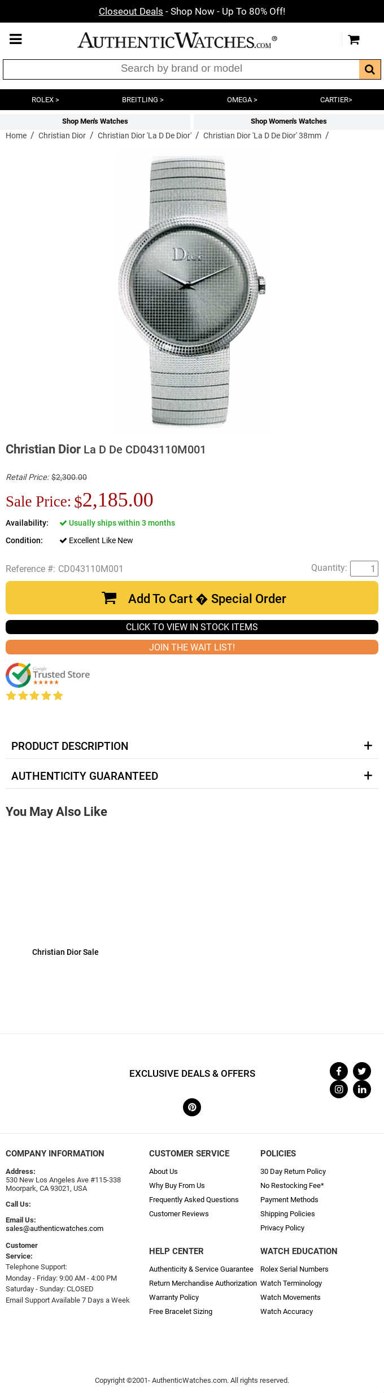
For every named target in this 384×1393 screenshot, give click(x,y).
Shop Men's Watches (95, 121)
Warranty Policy (174, 1297)
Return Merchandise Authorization (203, 1283)
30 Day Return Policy (293, 1171)
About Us (163, 1171)
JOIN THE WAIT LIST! (192, 647)
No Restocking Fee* (292, 1185)
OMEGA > (242, 99)
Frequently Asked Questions (194, 1199)
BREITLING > (143, 99)
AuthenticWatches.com (189, 40)
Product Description (69, 746)
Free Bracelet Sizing (180, 1311)
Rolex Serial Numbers (294, 1269)
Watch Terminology (291, 1283)
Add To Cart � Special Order (207, 599)
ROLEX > (45, 99)
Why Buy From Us (177, 1185)
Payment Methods (289, 1199)
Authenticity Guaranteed (84, 776)
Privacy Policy (282, 1228)
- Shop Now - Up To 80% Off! (192, 11)
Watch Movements (290, 1297)
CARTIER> (336, 99)
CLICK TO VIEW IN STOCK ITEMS (192, 627)
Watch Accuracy (286, 1311)
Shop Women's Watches (289, 121)
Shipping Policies (287, 1213)
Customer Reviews (179, 1213)
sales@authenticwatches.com (54, 1228)
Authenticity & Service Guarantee (201, 1269)
